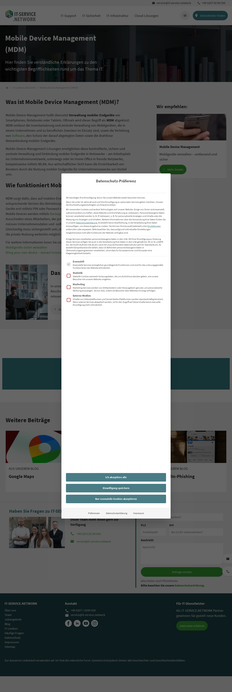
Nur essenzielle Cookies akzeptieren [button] (116, 499)
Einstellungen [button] (154, 226)
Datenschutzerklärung (86, 222)
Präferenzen (94, 513)
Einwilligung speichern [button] (116, 488)
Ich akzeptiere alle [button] (116, 477)
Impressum (138, 513)
